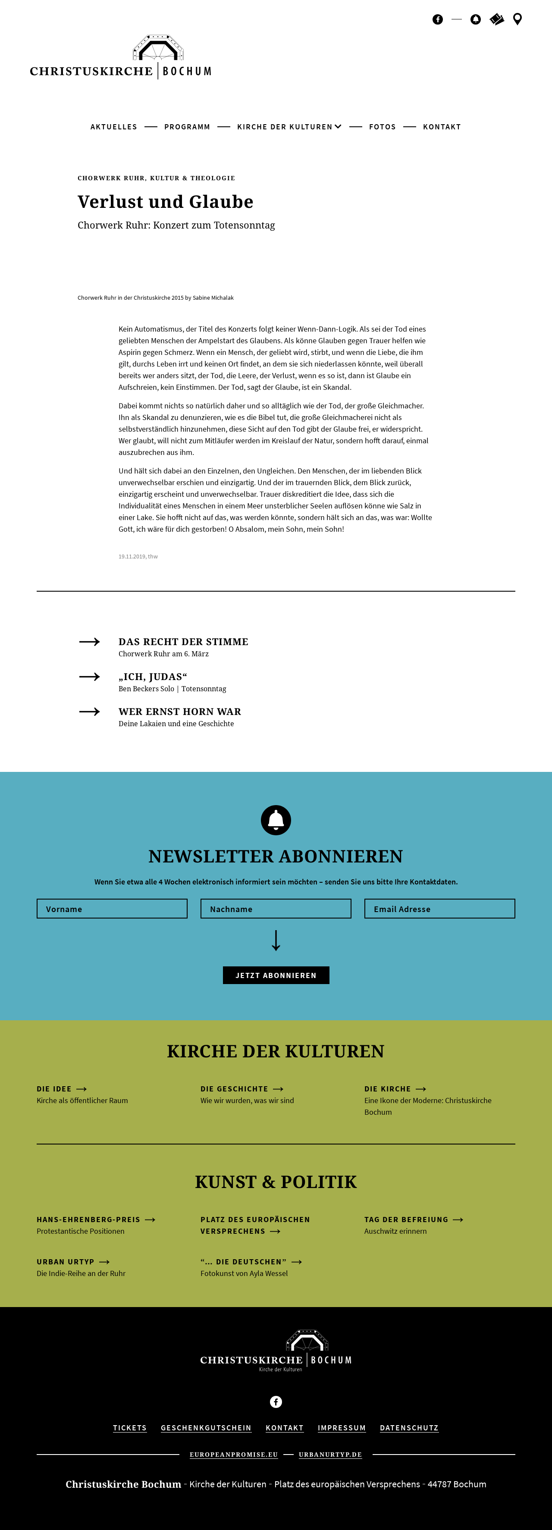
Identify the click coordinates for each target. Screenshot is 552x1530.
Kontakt (442, 127)
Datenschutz (409, 1428)
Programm (187, 127)
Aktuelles (114, 127)
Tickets (130, 1428)
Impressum (342, 1428)
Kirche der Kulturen (285, 127)
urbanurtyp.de (330, 1454)
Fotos (382, 127)
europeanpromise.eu (234, 1454)
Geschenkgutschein (206, 1428)
